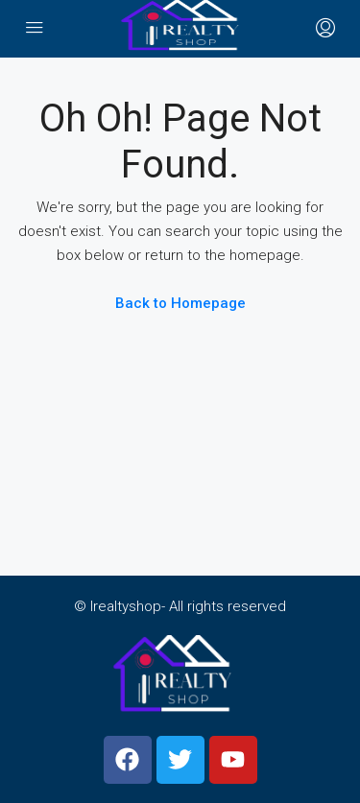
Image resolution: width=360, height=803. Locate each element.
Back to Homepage (180, 303)
